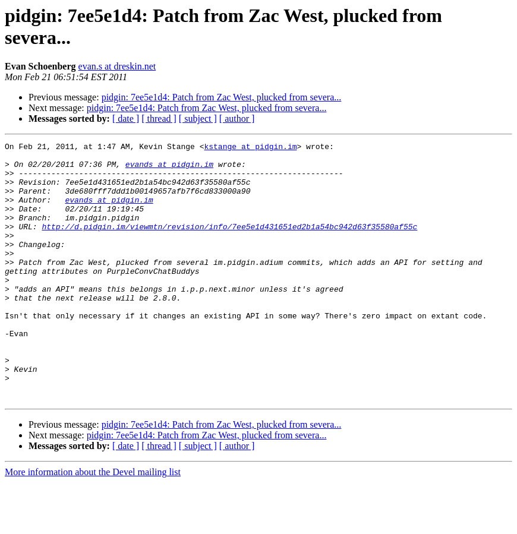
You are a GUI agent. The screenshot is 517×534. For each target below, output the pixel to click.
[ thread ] (158, 118)
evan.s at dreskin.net (117, 66)
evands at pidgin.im (169, 169)
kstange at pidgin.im (250, 148)
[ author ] (237, 118)
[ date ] (125, 118)
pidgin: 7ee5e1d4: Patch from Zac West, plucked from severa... (222, 97)
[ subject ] (198, 118)
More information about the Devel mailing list (93, 524)
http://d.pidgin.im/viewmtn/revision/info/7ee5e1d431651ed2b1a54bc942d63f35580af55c (229, 244)
